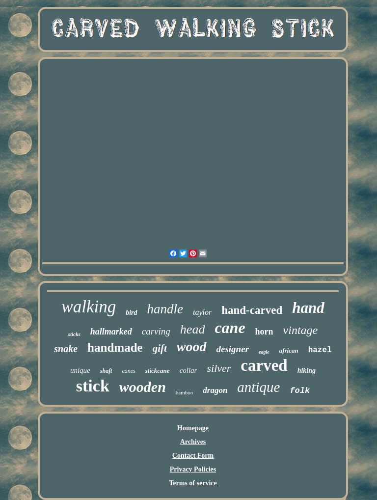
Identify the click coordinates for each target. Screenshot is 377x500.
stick (92, 386)
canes (128, 370)
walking (88, 306)
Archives (193, 441)
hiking (306, 370)
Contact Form (193, 455)
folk (300, 390)
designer (232, 349)
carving (156, 331)
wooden (142, 387)
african (288, 350)
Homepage (193, 428)
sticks (74, 334)
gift (160, 348)
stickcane (157, 370)
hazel (320, 350)
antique (258, 387)
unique (80, 370)
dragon (215, 390)
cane (230, 327)
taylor (202, 312)
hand (308, 307)
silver (219, 368)
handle (165, 309)
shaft (106, 370)
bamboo (184, 392)
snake (66, 348)
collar (188, 370)
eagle (264, 352)
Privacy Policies (193, 469)
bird (131, 312)
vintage (300, 330)
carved (264, 365)
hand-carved (251, 310)
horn (264, 331)
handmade (115, 347)
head (192, 329)
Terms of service (192, 483)
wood (192, 346)
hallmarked (111, 331)
